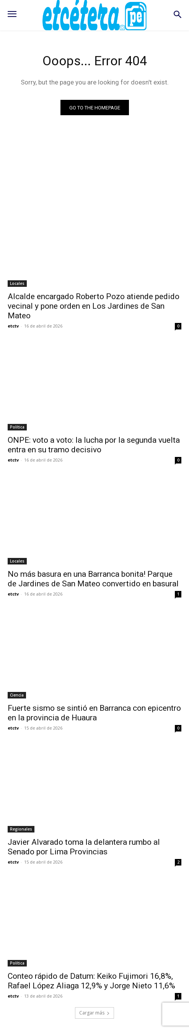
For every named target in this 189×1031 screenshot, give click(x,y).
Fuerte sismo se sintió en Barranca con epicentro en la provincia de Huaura (94, 712)
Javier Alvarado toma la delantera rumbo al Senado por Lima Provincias (84, 846)
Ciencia (17, 695)
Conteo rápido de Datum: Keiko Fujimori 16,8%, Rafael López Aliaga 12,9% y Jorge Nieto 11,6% (91, 980)
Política (17, 427)
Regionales (21, 829)
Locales (17, 283)
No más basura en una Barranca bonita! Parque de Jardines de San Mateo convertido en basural (93, 578)
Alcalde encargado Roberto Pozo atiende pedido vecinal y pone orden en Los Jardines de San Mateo (93, 306)
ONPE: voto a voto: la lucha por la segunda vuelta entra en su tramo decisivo (94, 444)
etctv (13, 326)
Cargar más (94, 1012)
